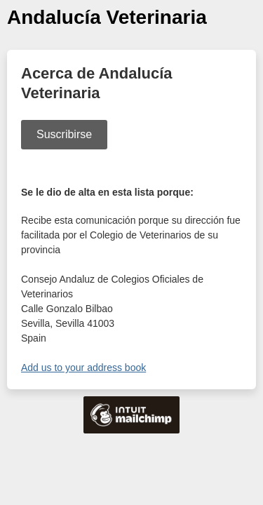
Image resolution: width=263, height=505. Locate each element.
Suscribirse (64, 134)
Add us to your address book (83, 367)
